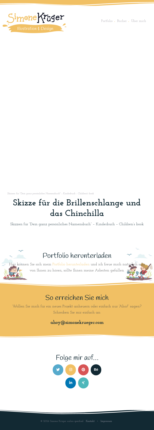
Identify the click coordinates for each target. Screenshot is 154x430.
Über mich (138, 21)
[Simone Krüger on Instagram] (70, 369)
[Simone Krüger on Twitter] (58, 369)
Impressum (106, 421)
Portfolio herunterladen (71, 264)
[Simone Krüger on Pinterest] (83, 369)
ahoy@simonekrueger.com (77, 322)
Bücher (122, 21)
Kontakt (90, 421)
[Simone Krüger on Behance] (96, 369)
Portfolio (107, 21)
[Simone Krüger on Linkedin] (70, 382)
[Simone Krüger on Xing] (83, 382)
